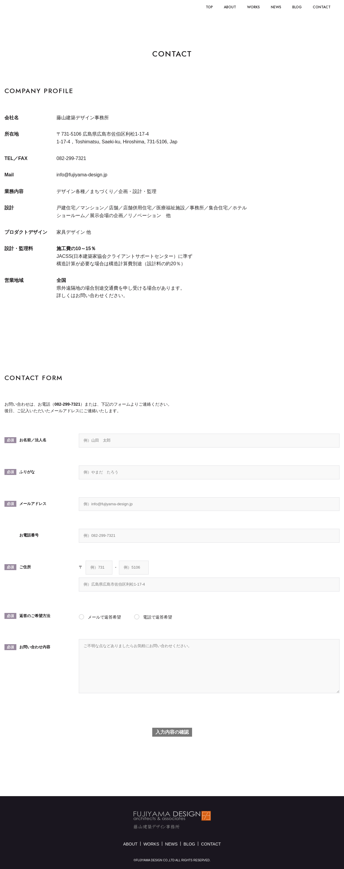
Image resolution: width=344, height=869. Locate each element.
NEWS (171, 844)
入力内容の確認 (172, 732)
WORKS (151, 844)
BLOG (189, 844)
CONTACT (211, 844)
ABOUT (130, 844)
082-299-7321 (67, 404)
